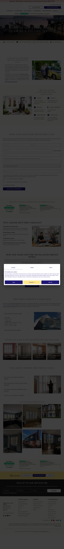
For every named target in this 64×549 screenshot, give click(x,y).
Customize (32, 282)
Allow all (50, 282)
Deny (14, 282)
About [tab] (50, 267)
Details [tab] (32, 267)
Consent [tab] (13, 267)
